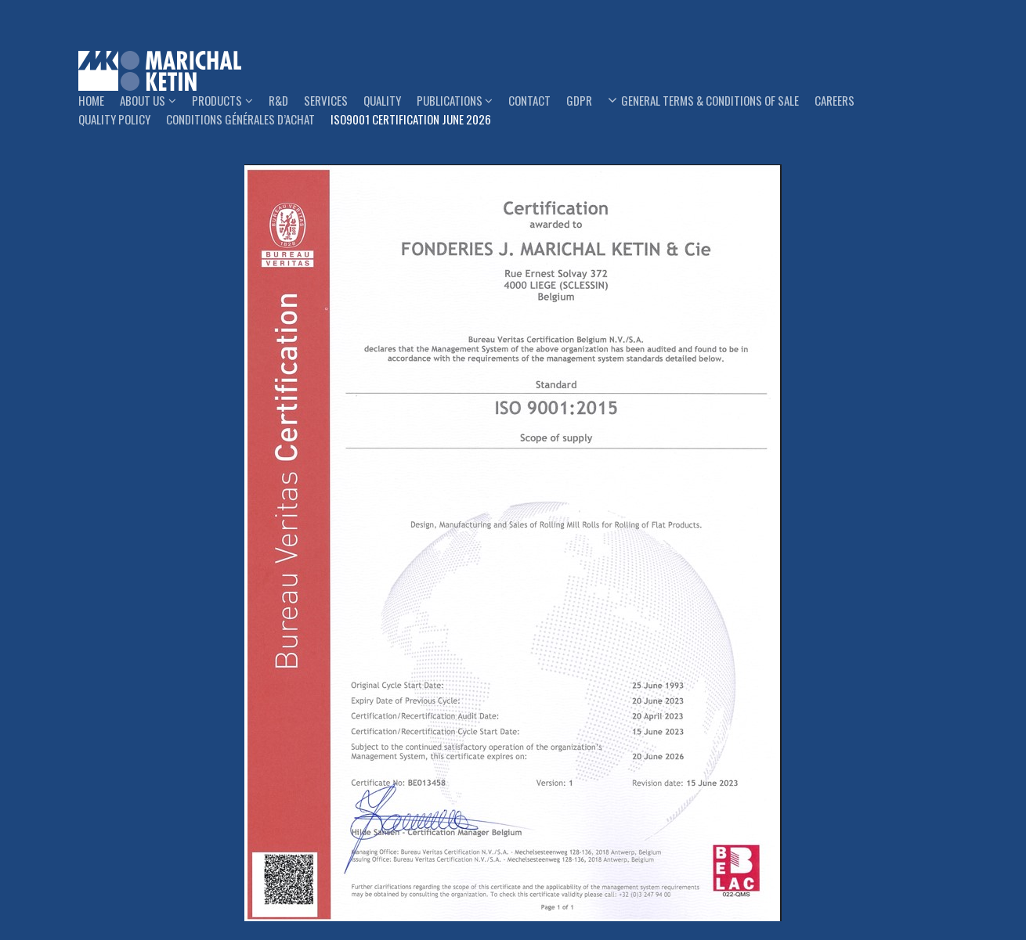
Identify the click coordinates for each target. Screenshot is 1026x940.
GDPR (579, 100)
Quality (382, 100)
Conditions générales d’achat (240, 119)
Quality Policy (114, 119)
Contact (529, 100)
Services (326, 100)
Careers (834, 100)
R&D (278, 100)
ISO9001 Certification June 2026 (411, 119)
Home (91, 100)
